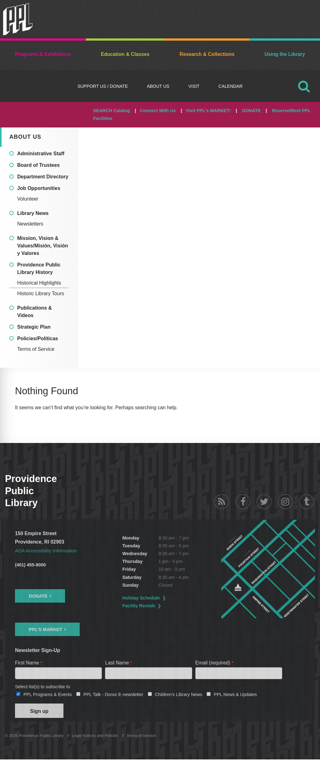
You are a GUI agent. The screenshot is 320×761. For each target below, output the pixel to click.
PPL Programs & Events (47, 695)
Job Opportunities (38, 188)
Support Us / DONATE (103, 86)
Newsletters (30, 223)
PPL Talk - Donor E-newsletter (113, 695)
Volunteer (27, 198)
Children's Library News (178, 695)
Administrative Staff (40, 153)
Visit (193, 86)
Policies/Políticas (37, 338)
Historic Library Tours (40, 293)
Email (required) (214, 662)
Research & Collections (207, 54)
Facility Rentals (142, 605)
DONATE (251, 110)
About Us (158, 86)
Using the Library (284, 54)
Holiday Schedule (144, 597)
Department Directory (42, 176)
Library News (32, 213)
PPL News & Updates (235, 695)
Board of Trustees (38, 165)
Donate (38, 595)
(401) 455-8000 (30, 564)
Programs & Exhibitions (43, 54)
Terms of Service (35, 349)
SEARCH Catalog (111, 110)
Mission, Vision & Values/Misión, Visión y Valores (42, 246)
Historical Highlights (39, 283)
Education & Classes (125, 54)
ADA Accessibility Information (47, 550)
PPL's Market (45, 629)
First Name (29, 662)
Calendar (230, 86)
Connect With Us (158, 110)
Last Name (118, 662)
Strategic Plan (34, 327)
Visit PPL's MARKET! (208, 110)
